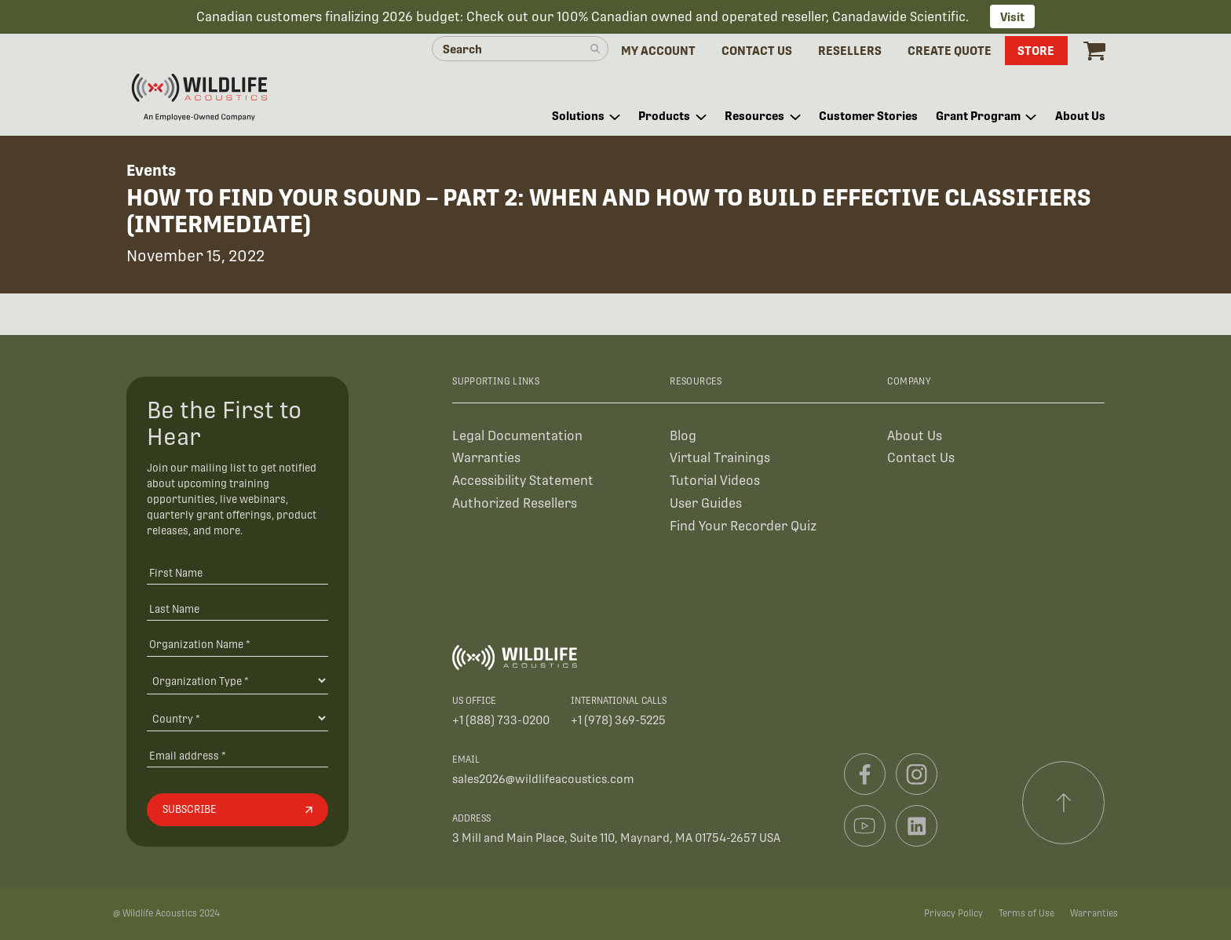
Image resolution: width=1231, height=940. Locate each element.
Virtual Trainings (720, 457)
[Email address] (237, 755)
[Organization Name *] (237, 644)
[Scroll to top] (1063, 802)
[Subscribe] (237, 809)
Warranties (486, 457)
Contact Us (921, 457)
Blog (683, 435)
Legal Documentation (517, 435)
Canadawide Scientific (899, 16)
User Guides (706, 503)
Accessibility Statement (523, 480)
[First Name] (237, 572)
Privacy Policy (953, 913)
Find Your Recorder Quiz (743, 526)
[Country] (237, 718)
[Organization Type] (237, 680)
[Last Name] (237, 608)
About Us (914, 435)
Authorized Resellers (514, 503)
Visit (1012, 17)
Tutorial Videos (715, 480)
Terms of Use (1026, 913)
